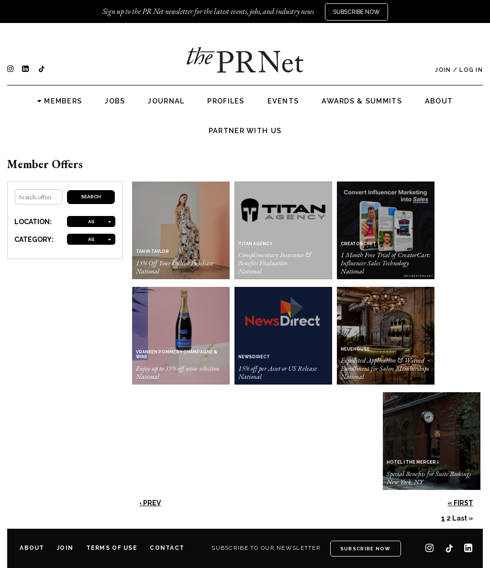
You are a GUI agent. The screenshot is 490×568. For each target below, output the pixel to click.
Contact (167, 548)
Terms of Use (111, 548)
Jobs (115, 101)
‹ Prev (150, 503)
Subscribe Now (356, 12)
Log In (471, 70)
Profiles (225, 101)
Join (443, 70)
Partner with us (245, 130)
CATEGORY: (34, 239)
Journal (166, 101)
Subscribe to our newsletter (266, 548)
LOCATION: (33, 221)
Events (283, 101)
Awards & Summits (361, 101)
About (439, 101)
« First (460, 503)
